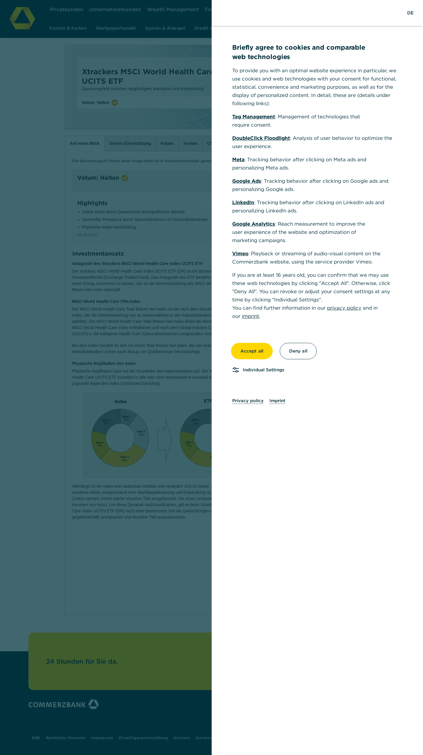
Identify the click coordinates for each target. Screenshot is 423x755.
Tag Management (253, 116)
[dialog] (211, 377)
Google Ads (246, 181)
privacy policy (344, 308)
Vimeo (240, 253)
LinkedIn (243, 202)
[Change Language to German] (410, 13)
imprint (250, 316)
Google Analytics (253, 224)
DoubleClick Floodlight (261, 138)
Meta (238, 159)
